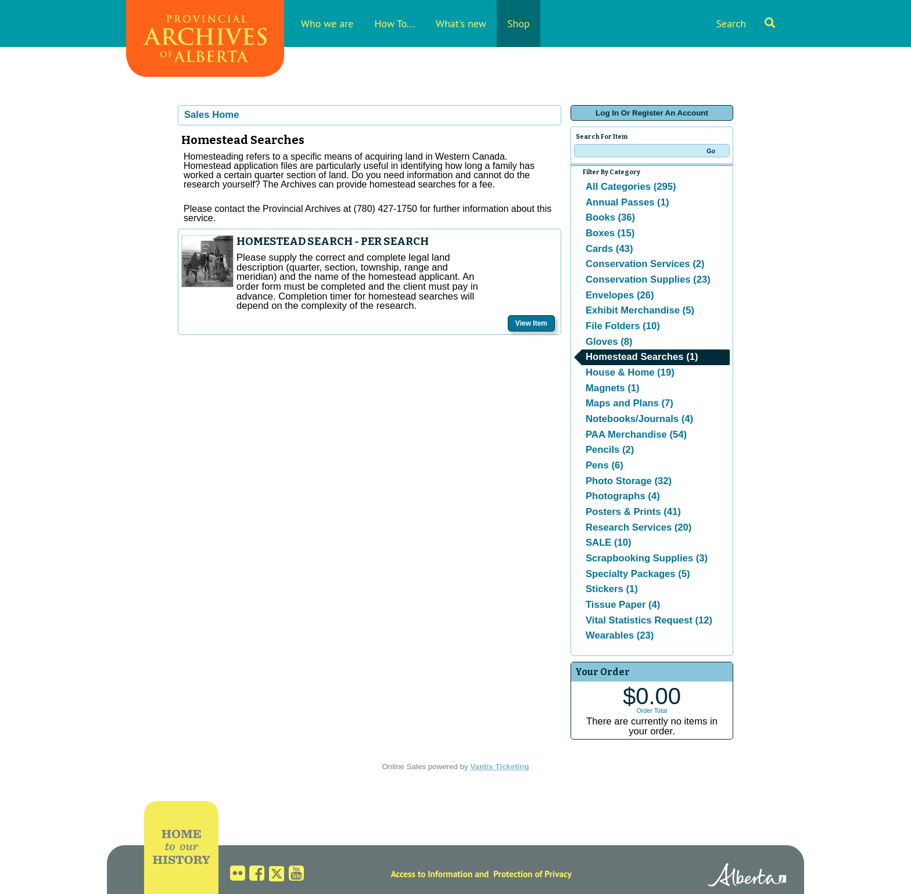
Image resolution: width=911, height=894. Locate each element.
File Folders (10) (623, 325)
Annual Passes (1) (627, 202)
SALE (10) (609, 542)
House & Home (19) (630, 372)
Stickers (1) (612, 588)
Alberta (747, 877)
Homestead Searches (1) (642, 356)
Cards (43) (609, 248)
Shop (518, 23)
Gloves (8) (609, 341)
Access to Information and (440, 873)
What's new (461, 23)
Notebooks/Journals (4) (639, 418)
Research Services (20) (638, 527)
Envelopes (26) (620, 295)
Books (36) (610, 217)
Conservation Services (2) (645, 263)
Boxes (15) (610, 233)
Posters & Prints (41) (633, 511)
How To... (394, 23)
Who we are (327, 23)
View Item (531, 323)
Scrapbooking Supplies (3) (647, 558)
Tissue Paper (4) (623, 604)
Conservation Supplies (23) (648, 279)
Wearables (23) (620, 635)
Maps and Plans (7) (629, 403)
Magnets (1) (613, 388)
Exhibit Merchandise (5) (640, 310)
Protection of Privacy (532, 873)
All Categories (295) (631, 186)
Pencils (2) (610, 449)
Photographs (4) (623, 496)
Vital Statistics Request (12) (649, 620)
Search (745, 23)
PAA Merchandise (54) (636, 434)
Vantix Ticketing (499, 766)
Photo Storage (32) (629, 480)
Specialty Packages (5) (638, 573)
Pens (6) (604, 465)
